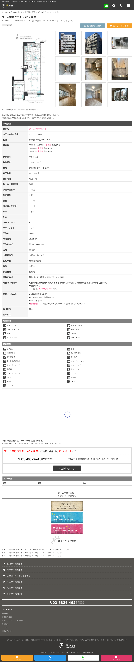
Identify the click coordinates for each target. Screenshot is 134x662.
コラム (4, 627)
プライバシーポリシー (56, 652)
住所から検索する (15, 12)
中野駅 (48, 145)
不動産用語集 (88, 652)
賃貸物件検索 (7, 617)
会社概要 (43, 652)
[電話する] (121, 5)
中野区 (27, 12)
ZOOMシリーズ (46, 288)
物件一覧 (5, 613)
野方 (34, 12)
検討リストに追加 (119, 25)
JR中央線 (28, 552)
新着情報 (5, 624)
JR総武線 (28, 555)
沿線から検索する (15, 549)
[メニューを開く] (128, 5)
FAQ (67, 652)
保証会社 (34, 303)
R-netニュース (76, 652)
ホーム (4, 12)
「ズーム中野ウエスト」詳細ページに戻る (67, 494)
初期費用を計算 (92, 25)
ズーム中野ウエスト (45, 12)
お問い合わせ (67, 468)
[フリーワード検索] (113, 5)
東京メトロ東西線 (31, 549)
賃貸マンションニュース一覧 (12, 620)
